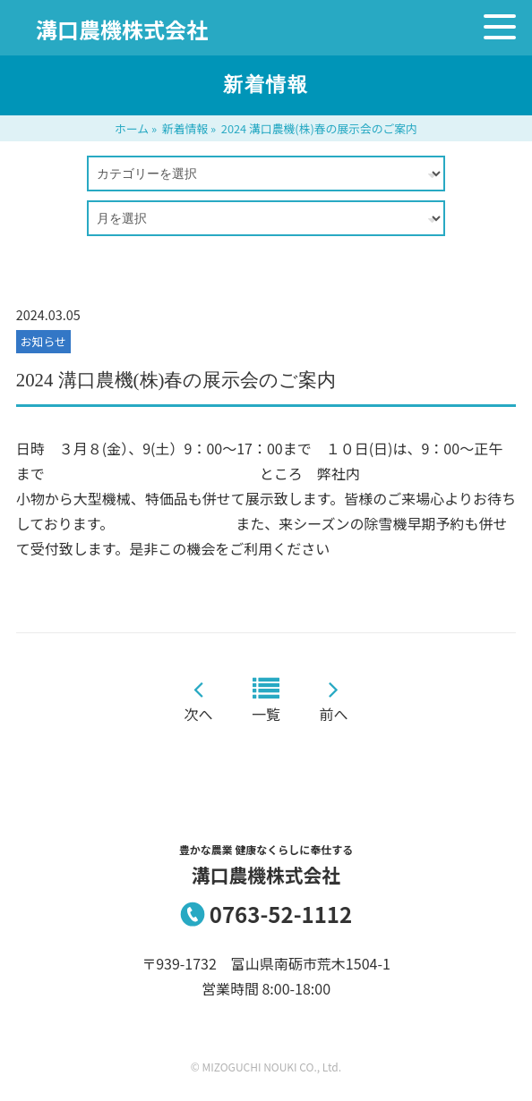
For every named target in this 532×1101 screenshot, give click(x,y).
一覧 (266, 713)
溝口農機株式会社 (122, 29)
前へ (334, 713)
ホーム (132, 128)
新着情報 (185, 128)
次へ (198, 713)
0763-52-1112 (281, 914)
